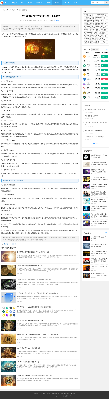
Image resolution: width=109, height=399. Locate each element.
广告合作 (42, 393)
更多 (105, 49)
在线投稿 (72, 393)
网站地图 (60, 393)
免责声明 (54, 393)
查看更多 (95, 143)
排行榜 (14, 244)
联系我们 (48, 393)
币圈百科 (56, 2)
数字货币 (7, 244)
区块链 (14, 3)
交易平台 (48, 2)
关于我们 (36, 393)
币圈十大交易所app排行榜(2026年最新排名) (96, 15)
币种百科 (19, 10)
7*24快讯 (76, 2)
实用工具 (66, 2)
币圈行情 (29, 2)
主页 (10, 10)
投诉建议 (66, 393)
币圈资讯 (39, 2)
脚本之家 (8, 3)
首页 (22, 2)
